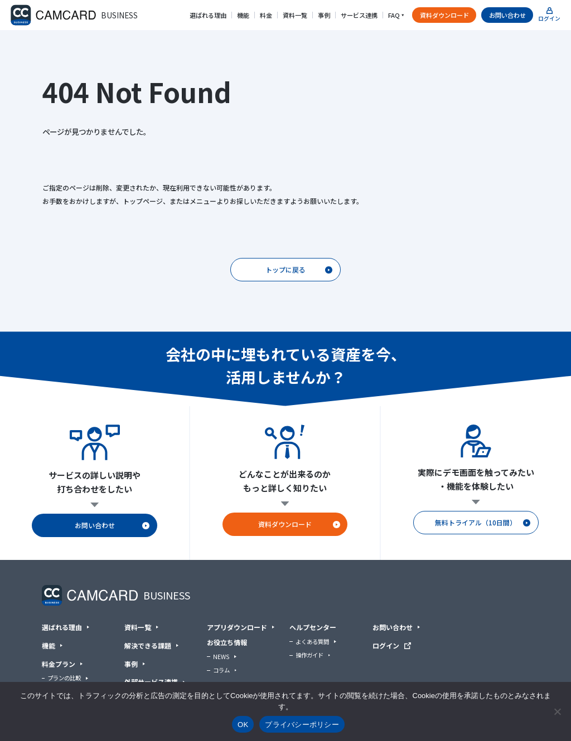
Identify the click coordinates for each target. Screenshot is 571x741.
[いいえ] (557, 711)
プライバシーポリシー (302, 724)
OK (243, 724)
